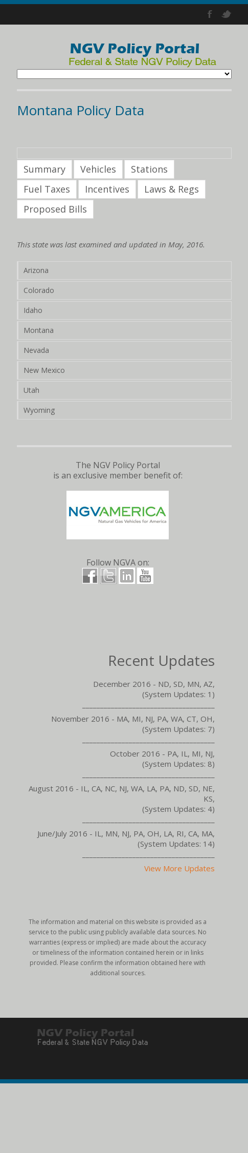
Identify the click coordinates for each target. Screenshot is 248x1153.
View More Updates (179, 868)
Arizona (36, 270)
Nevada (36, 350)
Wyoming (39, 410)
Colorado (39, 290)
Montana (39, 330)
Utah (31, 390)
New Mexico (44, 370)
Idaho (33, 310)
